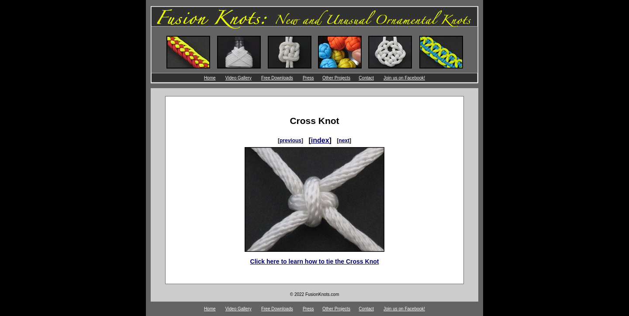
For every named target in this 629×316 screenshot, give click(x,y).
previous (290, 140)
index (320, 140)
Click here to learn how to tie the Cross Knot (314, 261)
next (344, 140)
